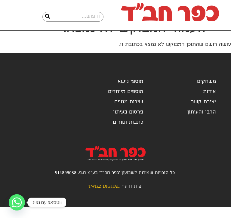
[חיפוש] (47, 16)
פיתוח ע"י (114, 197)
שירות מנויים (128, 113)
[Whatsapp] (17, 202)
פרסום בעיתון (128, 123)
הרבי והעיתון (201, 123)
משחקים (206, 93)
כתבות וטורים (128, 134)
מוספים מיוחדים (125, 103)
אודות (209, 103)
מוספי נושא (130, 93)
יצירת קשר (203, 113)
